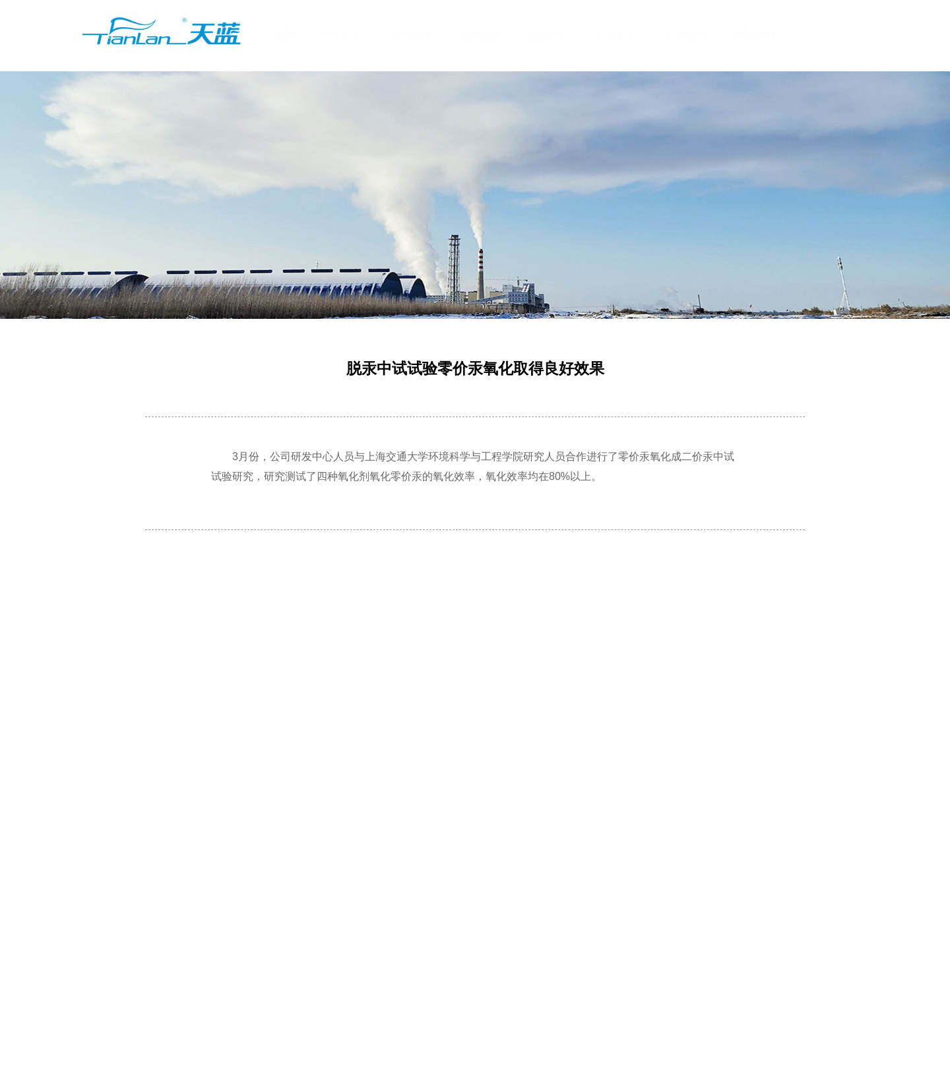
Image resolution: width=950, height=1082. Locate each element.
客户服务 (685, 35)
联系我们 (753, 35)
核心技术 (479, 35)
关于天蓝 (342, 35)
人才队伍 (616, 35)
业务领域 (410, 35)
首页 (283, 35)
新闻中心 (547, 35)
